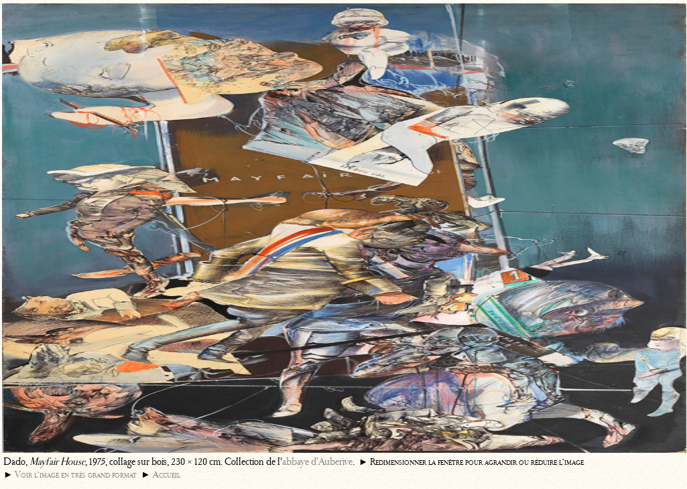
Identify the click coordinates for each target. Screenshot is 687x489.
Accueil (166, 474)
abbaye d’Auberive (317, 461)
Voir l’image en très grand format (76, 474)
